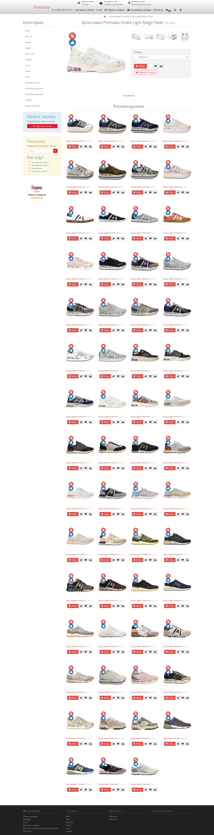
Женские (113, 816)
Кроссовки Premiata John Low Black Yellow (152, 462)
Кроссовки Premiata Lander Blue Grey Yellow (88, 784)
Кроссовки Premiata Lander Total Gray (85, 646)
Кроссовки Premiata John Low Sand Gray (86, 554)
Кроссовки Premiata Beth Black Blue (116, 141)
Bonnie (28, 36)
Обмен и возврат (114, 9)
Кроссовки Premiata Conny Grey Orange (86, 738)
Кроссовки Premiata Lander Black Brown (86, 600)
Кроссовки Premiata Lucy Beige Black (181, 646)
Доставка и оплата (85, 9)
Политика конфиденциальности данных (41, 828)
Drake (28, 48)
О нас (99, 9)
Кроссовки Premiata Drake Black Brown (150, 370)
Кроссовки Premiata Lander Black (179, 554)
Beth (27, 30)
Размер (139, 52)
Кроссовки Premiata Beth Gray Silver (84, 186)
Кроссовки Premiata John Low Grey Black (118, 508)
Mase (28, 71)
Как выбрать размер (139, 9)
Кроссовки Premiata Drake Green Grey (150, 738)
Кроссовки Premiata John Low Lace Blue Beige (153, 508)
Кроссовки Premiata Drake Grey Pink (116, 738)
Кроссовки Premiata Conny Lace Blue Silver (119, 370)
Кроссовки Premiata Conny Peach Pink (150, 692)
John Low (29, 53)
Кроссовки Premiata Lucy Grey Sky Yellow (151, 784)
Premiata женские (34, 88)
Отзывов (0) (128, 95)
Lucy (27, 65)
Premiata (41, 7)
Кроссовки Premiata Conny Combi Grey (182, 278)
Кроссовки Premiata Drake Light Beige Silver (120, 416)
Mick (27, 76)
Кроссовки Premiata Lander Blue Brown (183, 738)
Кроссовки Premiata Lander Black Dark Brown (121, 600)
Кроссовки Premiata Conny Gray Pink (116, 324)
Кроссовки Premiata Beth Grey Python (150, 186)
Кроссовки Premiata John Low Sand (180, 508)
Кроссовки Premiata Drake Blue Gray (84, 416)
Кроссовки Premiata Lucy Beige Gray (84, 692)
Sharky (28, 100)
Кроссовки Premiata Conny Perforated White (88, 370)
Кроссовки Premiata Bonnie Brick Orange (183, 233)
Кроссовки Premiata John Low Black (83, 462)
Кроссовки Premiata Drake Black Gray (181, 370)
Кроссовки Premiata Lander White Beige (118, 646)
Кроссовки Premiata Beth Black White (84, 141)
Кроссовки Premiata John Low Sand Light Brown (122, 554)
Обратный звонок (42, 126)
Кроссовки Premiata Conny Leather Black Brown (187, 324)
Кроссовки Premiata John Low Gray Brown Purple (187, 462)
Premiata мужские (34, 94)
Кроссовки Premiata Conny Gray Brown (85, 324)
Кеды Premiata (32, 105)
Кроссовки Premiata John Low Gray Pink (85, 508)
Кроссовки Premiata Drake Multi (147, 416)
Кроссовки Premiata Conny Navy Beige (182, 692)
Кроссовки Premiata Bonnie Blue (114, 233)
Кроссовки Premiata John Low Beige (181, 416)
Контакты (158, 9)
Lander (28, 59)
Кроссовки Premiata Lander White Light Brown (154, 646)
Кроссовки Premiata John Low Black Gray (118, 462)
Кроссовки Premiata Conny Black (114, 278)
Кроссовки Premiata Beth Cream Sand (182, 141)
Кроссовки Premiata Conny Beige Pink (85, 278)
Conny (28, 42)
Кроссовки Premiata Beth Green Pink (116, 186)
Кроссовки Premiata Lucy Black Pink (116, 784)
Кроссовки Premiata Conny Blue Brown (150, 278)
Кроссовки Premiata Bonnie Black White (86, 233)
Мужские (113, 819)
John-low (69, 822)
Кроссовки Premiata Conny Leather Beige (151, 324)
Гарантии (27, 831)
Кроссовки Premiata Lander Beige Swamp (151, 554)
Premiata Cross (32, 82)
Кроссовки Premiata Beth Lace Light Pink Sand (186, 186)
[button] (168, 10)
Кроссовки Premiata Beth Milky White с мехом (121, 692)
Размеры (27, 819)
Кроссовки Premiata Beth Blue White (149, 141)
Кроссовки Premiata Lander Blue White (182, 600)
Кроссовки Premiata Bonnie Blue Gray (150, 233)
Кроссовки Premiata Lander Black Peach (151, 600)
